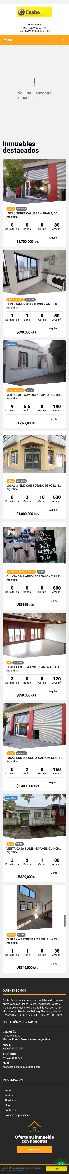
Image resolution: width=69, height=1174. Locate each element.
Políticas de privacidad (17, 1115)
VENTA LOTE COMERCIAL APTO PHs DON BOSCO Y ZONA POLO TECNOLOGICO (34, 395)
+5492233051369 (35, 30)
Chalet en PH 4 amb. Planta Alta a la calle (34, 667)
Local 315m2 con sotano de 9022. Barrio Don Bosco (34, 485)
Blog (7, 1105)
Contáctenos (12, 1110)
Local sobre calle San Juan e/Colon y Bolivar (34, 213)
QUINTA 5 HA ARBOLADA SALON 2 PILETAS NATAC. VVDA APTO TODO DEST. (34, 576)
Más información (17, 1171)
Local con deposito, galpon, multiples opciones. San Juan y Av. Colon (34, 758)
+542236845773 (37, 28)
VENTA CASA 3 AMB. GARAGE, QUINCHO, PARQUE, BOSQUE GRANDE (34, 848)
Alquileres (10, 1100)
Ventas (9, 1095)
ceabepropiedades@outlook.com (21, 1066)
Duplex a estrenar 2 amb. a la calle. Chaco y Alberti (34, 939)
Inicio (8, 1090)
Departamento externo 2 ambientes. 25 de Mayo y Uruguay (34, 304)
